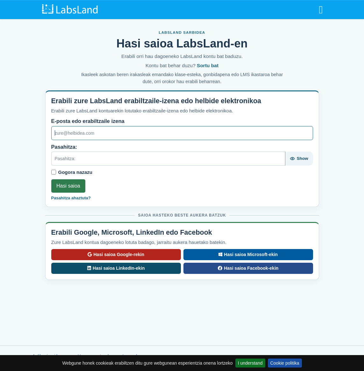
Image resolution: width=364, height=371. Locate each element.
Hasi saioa (68, 186)
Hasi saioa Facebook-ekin (248, 268)
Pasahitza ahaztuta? (71, 198)
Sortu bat (207, 65)
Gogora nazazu (75, 172)
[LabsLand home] (71, 9)
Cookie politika (284, 363)
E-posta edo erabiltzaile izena (88, 121)
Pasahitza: (64, 147)
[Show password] (299, 159)
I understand (250, 363)
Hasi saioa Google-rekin (116, 254)
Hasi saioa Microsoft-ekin (248, 254)
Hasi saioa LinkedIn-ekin (116, 268)
